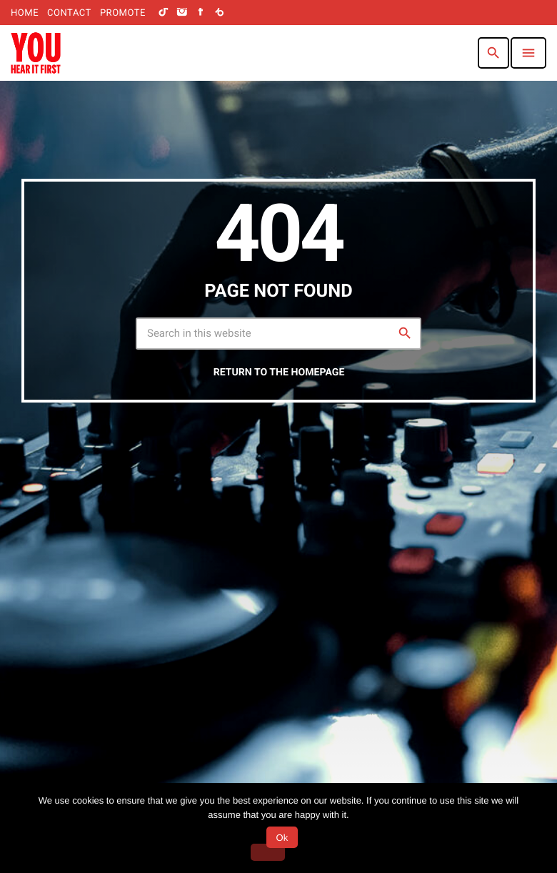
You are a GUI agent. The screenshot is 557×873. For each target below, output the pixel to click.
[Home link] (36, 53)
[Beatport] (219, 13)
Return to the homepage (279, 372)
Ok (282, 837)
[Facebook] (200, 13)
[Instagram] (182, 13)
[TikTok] (163, 13)
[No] (268, 852)
